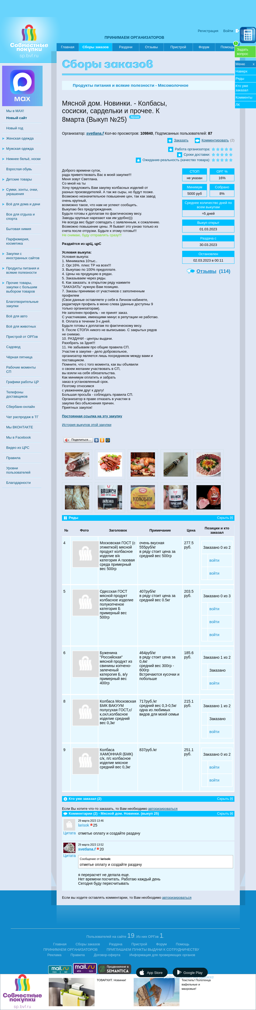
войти (214, 560)
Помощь (229, 46)
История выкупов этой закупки (86, 425)
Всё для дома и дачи (23, 204)
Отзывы (151, 47)
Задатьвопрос (242, 51)
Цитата (69, 833)
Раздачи (126, 47)
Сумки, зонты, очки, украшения (22, 192)
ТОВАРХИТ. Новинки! (111, 980)
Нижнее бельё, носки (23, 159)
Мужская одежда (20, 149)
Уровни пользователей (18, 470)
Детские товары (19, 179)
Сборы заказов (95, 48)
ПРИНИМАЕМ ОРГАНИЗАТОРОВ (134, 37)
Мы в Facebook (18, 437)
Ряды (240, 79)
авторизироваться (163, 809)
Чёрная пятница (19, 357)
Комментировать (215, 140)
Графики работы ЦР (22, 382)
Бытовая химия (18, 229)
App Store (154, 973)
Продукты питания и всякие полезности (22, 270)
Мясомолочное (173, 85)
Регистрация (208, 31)
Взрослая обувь (19, 169)
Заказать (181, 140)
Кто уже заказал (242, 88)
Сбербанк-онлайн (20, 407)
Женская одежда (20, 138)
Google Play (193, 973)
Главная (67, 47)
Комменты (244, 97)
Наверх (241, 71)
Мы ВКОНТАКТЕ (19, 427)
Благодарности (18, 483)
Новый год (14, 128)
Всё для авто (16, 316)
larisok (83, 825)
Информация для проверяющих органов (162, 955)
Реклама (54, 955)
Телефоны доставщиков (16, 394)
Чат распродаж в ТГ (22, 417)
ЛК (238, 105)
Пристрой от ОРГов (22, 337)
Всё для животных (21, 326)
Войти (228, 31)
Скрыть (223, 518)
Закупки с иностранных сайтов (22, 256)
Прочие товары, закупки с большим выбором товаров (21, 287)
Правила (13, 458)
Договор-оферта (107, 955)
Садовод (13, 347)
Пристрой (178, 47)
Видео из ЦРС (17, 448)
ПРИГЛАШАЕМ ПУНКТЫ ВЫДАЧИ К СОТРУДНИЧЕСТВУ (153, 949)
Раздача (116, 944)
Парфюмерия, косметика (17, 241)
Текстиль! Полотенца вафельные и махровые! (196, 984)
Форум (204, 47)
